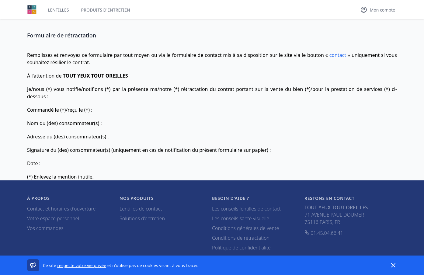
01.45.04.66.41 (323, 233)
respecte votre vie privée (81, 265)
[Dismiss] (393, 265)
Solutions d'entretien (142, 218)
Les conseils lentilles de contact (246, 208)
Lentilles (58, 10)
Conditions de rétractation (240, 238)
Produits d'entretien (105, 10)
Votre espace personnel (53, 218)
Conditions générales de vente (245, 228)
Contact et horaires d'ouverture (61, 208)
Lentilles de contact (141, 208)
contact (337, 55)
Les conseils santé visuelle (240, 218)
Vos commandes (45, 228)
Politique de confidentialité (241, 247)
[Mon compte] (377, 9)
